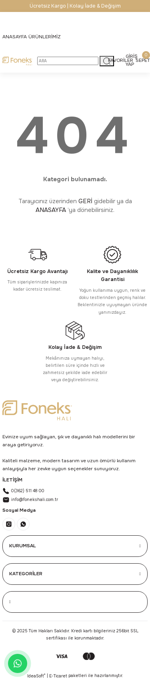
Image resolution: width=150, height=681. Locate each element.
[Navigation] (45, 37)
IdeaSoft (36, 676)
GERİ (85, 201)
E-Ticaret (58, 676)
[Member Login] (131, 60)
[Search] (67, 61)
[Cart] (143, 60)
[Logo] (17, 61)
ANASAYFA (51, 210)
